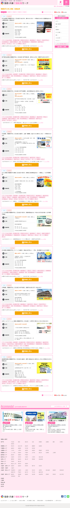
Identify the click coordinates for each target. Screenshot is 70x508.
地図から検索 (61, 47)
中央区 (12, 441)
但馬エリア (3, 459)
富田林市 (62, 470)
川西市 (26, 457)
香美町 (33, 459)
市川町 (26, 448)
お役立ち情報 (22, 500)
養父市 (26, 459)
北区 (33, 441)
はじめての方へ (4, 500)
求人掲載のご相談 (31, 500)
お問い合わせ (58, 500)
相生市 (40, 452)
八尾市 (26, 470)
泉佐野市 (41, 474)
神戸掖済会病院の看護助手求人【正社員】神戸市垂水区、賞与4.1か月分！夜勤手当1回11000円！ (26, 57)
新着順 (9, 12)
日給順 (24, 12)
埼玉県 (2, 484)
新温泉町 (41, 459)
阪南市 (12, 474)
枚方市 (26, 472)
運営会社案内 (40, 500)
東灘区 (40, 441)
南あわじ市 (13, 463)
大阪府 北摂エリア (5, 465)
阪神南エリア (4, 454)
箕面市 (12, 465)
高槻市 (54, 470)
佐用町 (47, 452)
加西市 (26, 450)
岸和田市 (13, 476)
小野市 (19, 450)
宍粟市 (26, 452)
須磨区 (47, 441)
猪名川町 (41, 457)
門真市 (19, 472)
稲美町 (40, 446)
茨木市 (33, 470)
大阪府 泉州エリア (5, 474)
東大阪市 (48, 470)
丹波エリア (3, 461)
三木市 (12, 450)
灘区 (54, 441)
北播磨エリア (4, 450)
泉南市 (26, 474)
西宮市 (12, 454)
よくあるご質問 (13, 500)
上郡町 (54, 452)
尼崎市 (19, 454)
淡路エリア (3, 463)
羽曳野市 (13, 470)
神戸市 (2, 441)
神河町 (33, 448)
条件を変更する (62, 18)
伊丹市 (19, 457)
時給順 (14, 12)
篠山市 (19, 461)
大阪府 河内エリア (5, 470)
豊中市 (33, 465)
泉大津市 (62, 474)
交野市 (40, 470)
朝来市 (19, 459)
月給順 (19, 12)
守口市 (33, 472)
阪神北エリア (4, 457)
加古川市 (20, 446)
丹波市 (12, 461)
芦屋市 (26, 454)
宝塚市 (12, 457)
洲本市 (19, 463)
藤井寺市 (41, 472)
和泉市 (54, 474)
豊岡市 (12, 459)
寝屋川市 (13, 472)
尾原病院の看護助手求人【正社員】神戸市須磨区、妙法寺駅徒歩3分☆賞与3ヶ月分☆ (22, 91)
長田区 (12, 443)
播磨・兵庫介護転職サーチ (59, 6)
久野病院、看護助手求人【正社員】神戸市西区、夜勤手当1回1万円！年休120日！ (22, 287)
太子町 (33, 452)
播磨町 (33, 446)
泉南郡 (19, 474)
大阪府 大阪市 (4, 468)
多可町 (47, 450)
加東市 (33, 450)
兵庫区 (61, 441)
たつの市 (13, 452)
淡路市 (26, 463)
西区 (19, 441)
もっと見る (40, 46)
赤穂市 (19, 452)
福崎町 (19, 448)
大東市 (19, 470)
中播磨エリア (4, 448)
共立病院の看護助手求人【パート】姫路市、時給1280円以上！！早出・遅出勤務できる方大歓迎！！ (26, 250)
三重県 (2, 480)
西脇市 (40, 450)
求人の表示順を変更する (62, 44)
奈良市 (2, 486)
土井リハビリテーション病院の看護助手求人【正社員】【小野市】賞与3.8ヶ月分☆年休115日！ (25, 321)
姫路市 (12, 448)
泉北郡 (33, 474)
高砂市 (26, 446)
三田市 (33, 457)
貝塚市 (47, 474)
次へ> (51, 12)
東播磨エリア (4, 446)
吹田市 (40, 465)
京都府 (2, 478)
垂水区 (26, 441)
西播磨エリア (4, 452)
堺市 (19, 476)
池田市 (19, 465)
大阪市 (12, 468)
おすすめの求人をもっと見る (59, 406)
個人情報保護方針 (49, 500)
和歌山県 (3, 482)
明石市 (12, 446)
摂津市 (26, 465)
